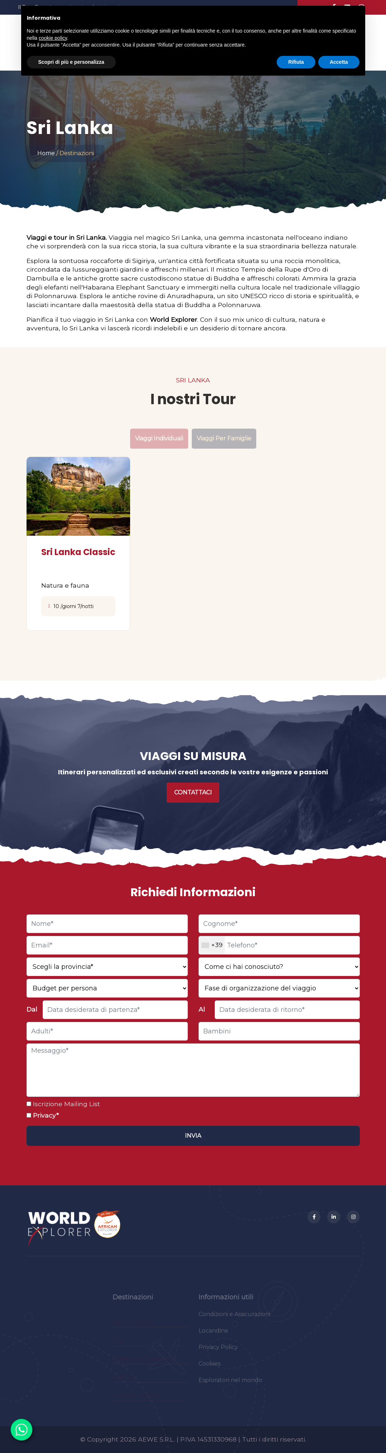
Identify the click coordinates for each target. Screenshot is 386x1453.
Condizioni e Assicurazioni (234, 1318)
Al (202, 1009)
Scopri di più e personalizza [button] (71, 62)
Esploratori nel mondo (230, 1384)
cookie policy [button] (53, 38)
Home (46, 153)
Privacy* (45, 1115)
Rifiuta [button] (296, 62)
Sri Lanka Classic (78, 552)
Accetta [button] (339, 62)
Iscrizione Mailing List (65, 1104)
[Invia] (193, 1136)
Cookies (209, 1367)
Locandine (213, 1334)
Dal (32, 1009)
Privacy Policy (218, 1351)
